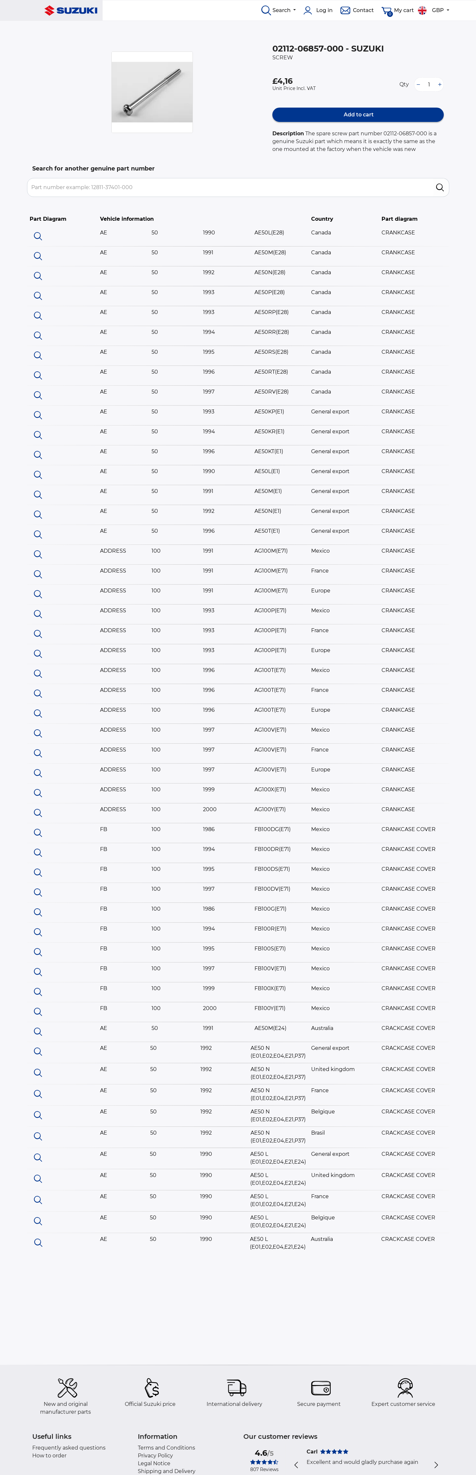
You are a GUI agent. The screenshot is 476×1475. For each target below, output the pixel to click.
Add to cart (358, 115)
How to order (49, 1456)
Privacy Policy (155, 1456)
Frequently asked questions (69, 1448)
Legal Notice (154, 1463)
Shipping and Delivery (166, 1471)
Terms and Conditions (166, 1448)
